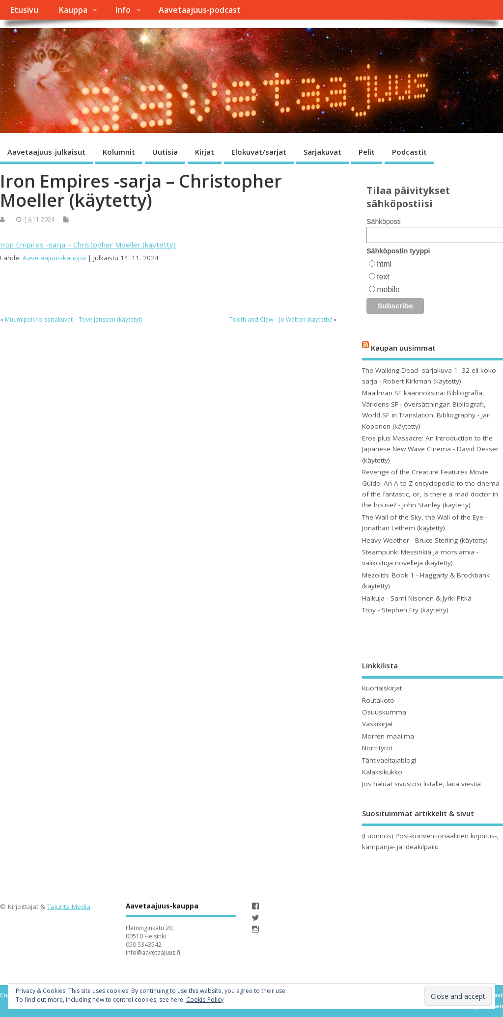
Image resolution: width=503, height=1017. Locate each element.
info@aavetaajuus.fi (153, 952)
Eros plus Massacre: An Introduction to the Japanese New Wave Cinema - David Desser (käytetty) (430, 449)
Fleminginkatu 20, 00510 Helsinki (150, 932)
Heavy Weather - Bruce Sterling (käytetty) (425, 540)
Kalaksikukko (382, 772)
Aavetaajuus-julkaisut (46, 152)
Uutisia (165, 152)
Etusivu (24, 9)
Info (123, 9)
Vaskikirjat (377, 723)
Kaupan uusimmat (403, 348)
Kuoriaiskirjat (382, 688)
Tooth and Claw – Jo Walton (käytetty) (280, 319)
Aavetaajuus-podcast (200, 9)
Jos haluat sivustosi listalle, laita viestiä (421, 783)
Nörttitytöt (377, 747)
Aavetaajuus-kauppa (54, 257)
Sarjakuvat (322, 152)
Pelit (367, 152)
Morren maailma (388, 736)
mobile (388, 289)
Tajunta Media (68, 906)
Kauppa (72, 9)
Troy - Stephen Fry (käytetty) (405, 609)
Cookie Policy (205, 999)
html (384, 264)
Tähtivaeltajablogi (389, 760)
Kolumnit (119, 152)
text (383, 277)
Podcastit (409, 152)
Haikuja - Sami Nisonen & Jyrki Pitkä (417, 598)
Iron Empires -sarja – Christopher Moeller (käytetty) (88, 244)
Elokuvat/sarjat (258, 152)
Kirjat (204, 152)
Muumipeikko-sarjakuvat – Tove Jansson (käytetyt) (73, 319)
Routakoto (378, 700)
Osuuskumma (384, 712)
